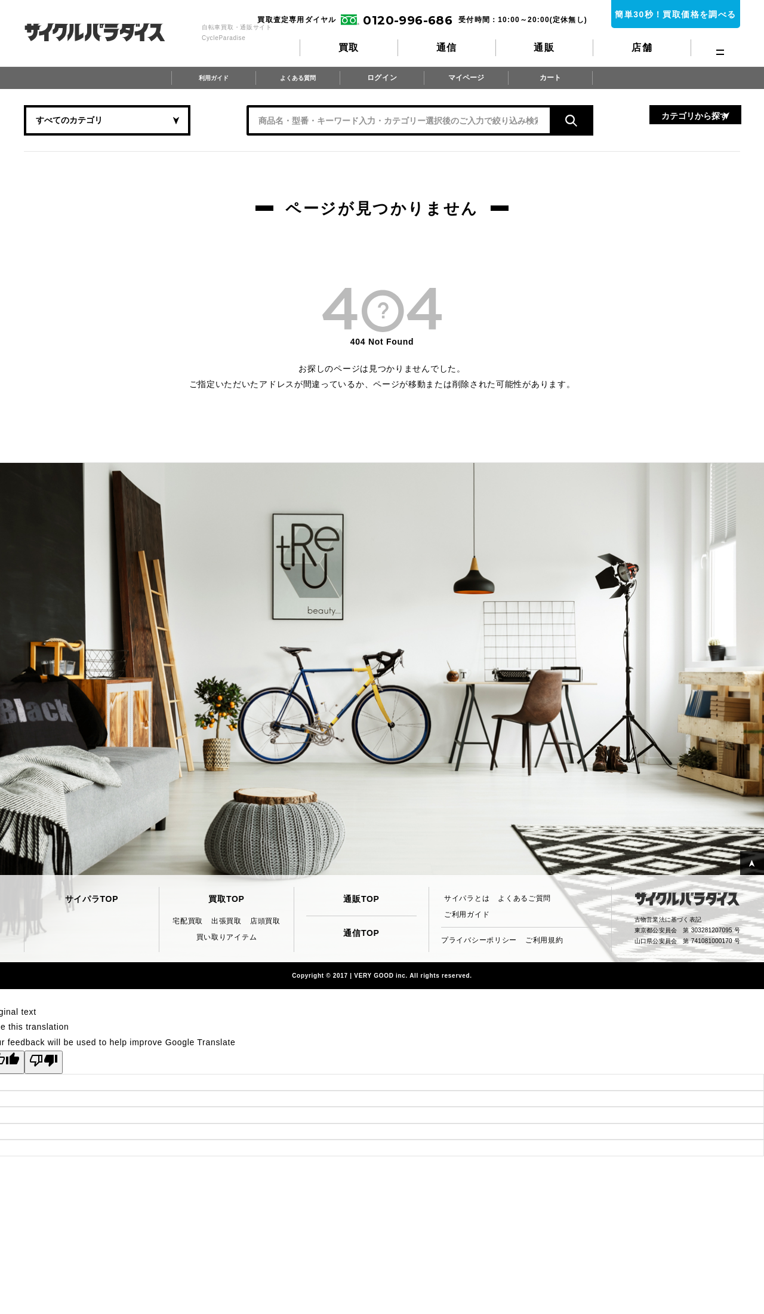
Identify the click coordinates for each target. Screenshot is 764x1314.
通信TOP (361, 933)
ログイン (382, 77)
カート (551, 77)
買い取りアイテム (226, 937)
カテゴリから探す (621, 120)
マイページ (467, 77)
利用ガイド (213, 77)
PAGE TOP (743, 854)
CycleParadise (108, 32)
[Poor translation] (43, 1062)
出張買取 (226, 921)
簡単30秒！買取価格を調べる (675, 14)
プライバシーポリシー (479, 940)
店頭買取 (265, 921)
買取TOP (226, 899)
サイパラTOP (91, 899)
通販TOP (361, 899)
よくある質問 (297, 77)
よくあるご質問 (524, 898)
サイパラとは (466, 898)
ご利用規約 (544, 940)
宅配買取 (187, 921)
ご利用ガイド (466, 914)
